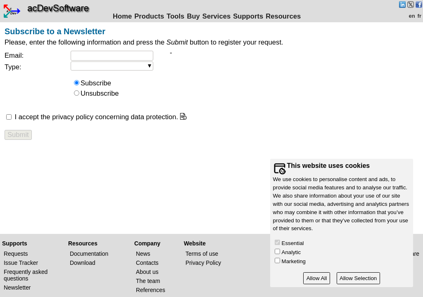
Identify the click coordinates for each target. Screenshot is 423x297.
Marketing (294, 261)
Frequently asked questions (26, 275)
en (412, 16)
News (143, 253)
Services (216, 16)
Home (122, 16)
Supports (248, 16)
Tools (175, 16)
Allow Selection (358, 278)
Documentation (89, 253)
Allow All (317, 278)
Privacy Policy (203, 262)
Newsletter (17, 287)
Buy (193, 16)
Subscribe (96, 83)
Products (149, 16)
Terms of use (201, 253)
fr (419, 16)
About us (147, 272)
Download (82, 262)
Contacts (147, 262)
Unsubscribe (100, 93)
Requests (16, 253)
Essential (293, 243)
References (150, 290)
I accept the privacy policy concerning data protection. (95, 117)
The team (148, 281)
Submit (18, 135)
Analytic (291, 252)
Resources (283, 16)
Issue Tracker (21, 262)
